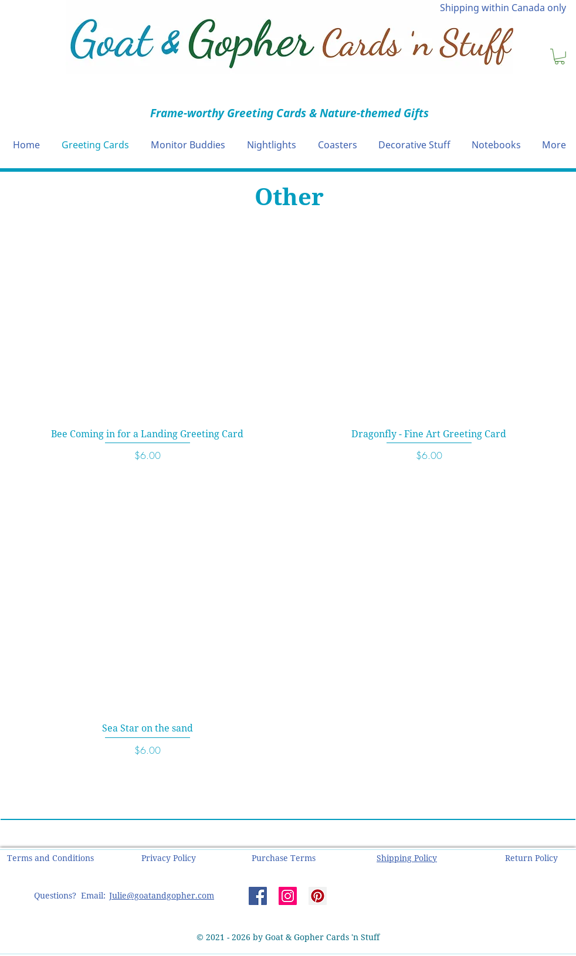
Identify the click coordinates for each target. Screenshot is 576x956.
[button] (559, 56)
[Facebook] (258, 896)
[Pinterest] (318, 896)
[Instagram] (288, 896)
